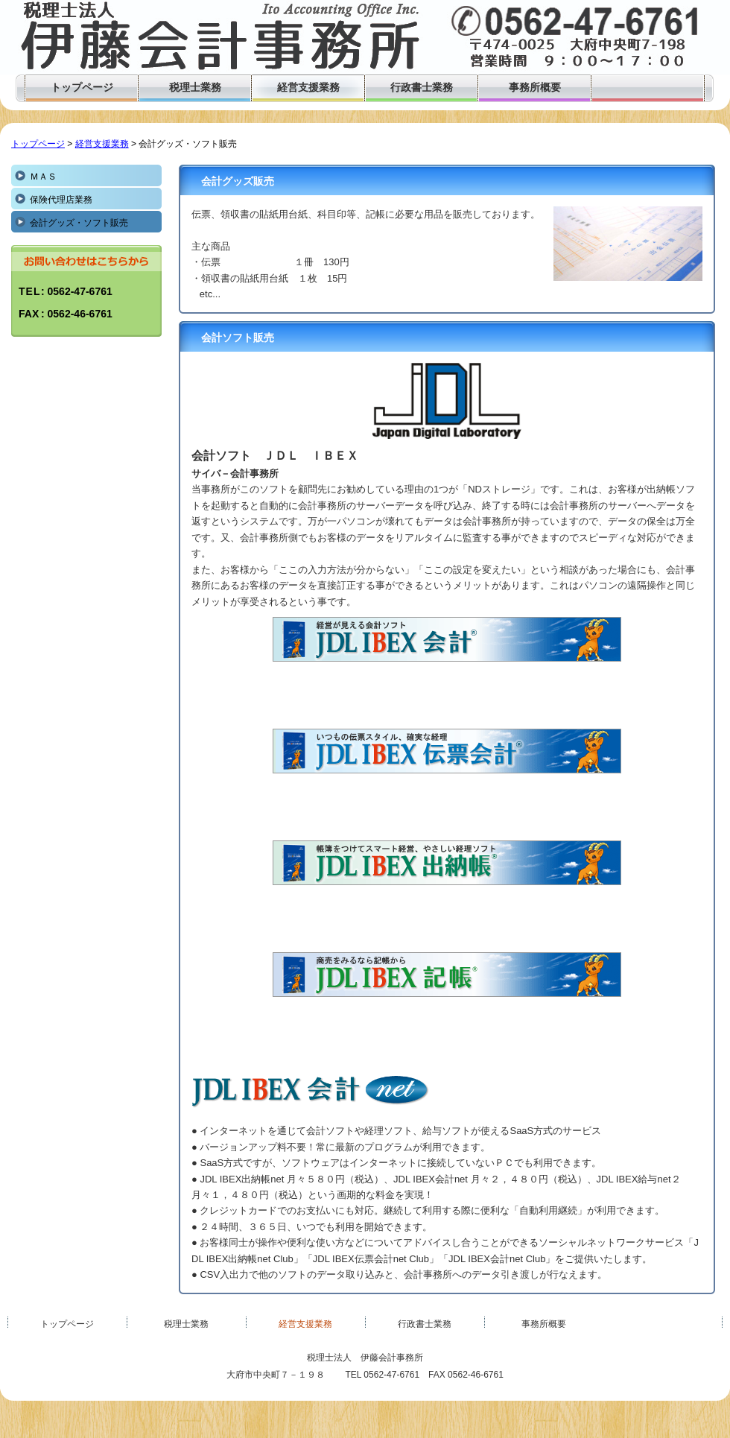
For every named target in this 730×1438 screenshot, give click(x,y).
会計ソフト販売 (237, 337)
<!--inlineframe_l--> (447, 673)
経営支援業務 (102, 144)
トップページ (38, 144)
